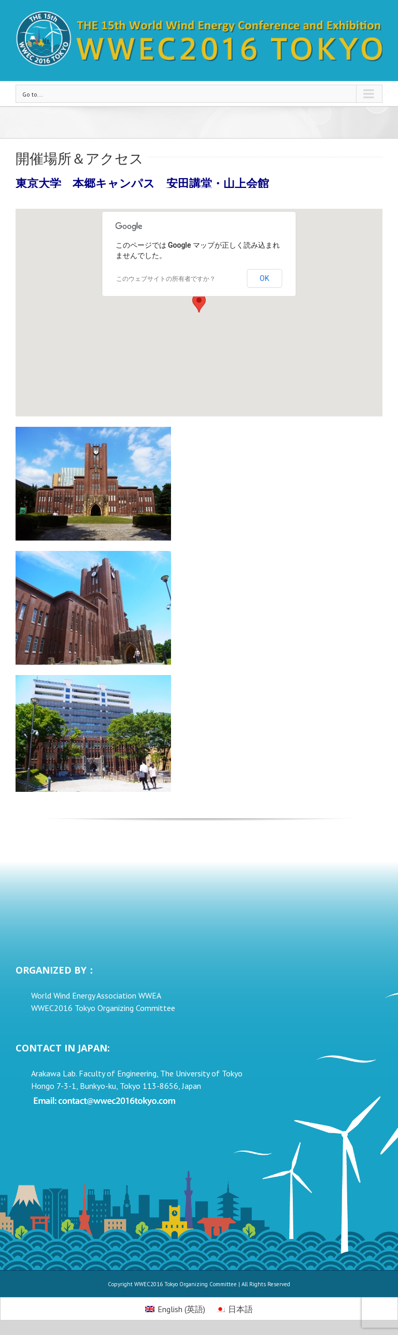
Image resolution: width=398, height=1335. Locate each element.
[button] (199, 303)
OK (264, 278)
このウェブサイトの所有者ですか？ (166, 278)
